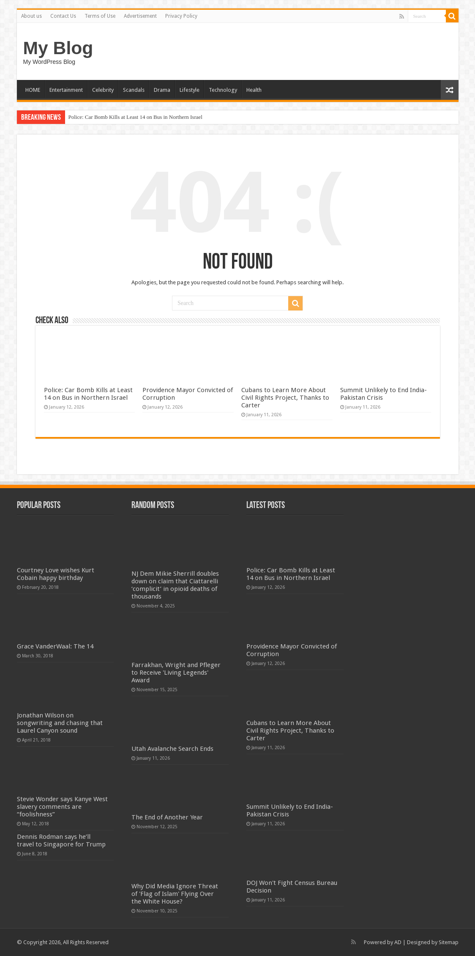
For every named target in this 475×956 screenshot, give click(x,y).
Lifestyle (189, 90)
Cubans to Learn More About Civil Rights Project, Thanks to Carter (285, 397)
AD (397, 942)
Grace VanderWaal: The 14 (55, 646)
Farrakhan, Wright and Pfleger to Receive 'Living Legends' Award (176, 672)
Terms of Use (100, 16)
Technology (223, 90)
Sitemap (449, 942)
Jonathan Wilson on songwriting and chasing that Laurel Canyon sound (60, 723)
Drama (162, 90)
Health (254, 90)
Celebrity (103, 90)
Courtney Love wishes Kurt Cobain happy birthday (55, 574)
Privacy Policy (181, 16)
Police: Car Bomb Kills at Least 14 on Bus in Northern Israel (135, 117)
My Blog (58, 48)
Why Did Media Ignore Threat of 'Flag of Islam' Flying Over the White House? (174, 893)
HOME (32, 90)
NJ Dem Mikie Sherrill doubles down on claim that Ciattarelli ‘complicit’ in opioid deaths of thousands (175, 585)
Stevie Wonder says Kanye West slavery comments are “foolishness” (62, 806)
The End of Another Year (167, 817)
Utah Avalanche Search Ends (172, 749)
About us (31, 16)
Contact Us (63, 16)
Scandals (134, 90)
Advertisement (140, 16)
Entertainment (66, 90)
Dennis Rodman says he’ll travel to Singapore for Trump (61, 840)
